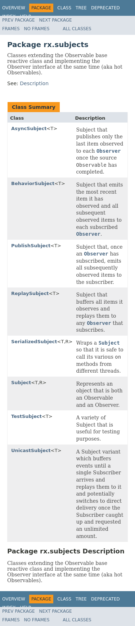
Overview (13, 7)
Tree (81, 7)
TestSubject (26, 416)
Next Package (55, 20)
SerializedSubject (34, 341)
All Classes (77, 28)
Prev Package (18, 20)
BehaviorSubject (32, 183)
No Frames (37, 28)
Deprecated (105, 7)
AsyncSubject (28, 128)
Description (34, 83)
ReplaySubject (30, 293)
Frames (11, 28)
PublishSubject (30, 245)
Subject (21, 382)
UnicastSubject (31, 450)
